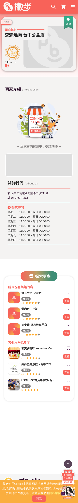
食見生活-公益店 (31, 293)
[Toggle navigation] (73, 7)
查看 (66, 301)
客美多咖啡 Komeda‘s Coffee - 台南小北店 (37, 348)
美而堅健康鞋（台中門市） (37, 364)
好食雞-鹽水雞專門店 (34, 325)
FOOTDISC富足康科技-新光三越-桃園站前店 (37, 380)
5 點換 (67, 482)
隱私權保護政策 (59, 493)
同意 (39, 498)
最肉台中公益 (29, 309)
